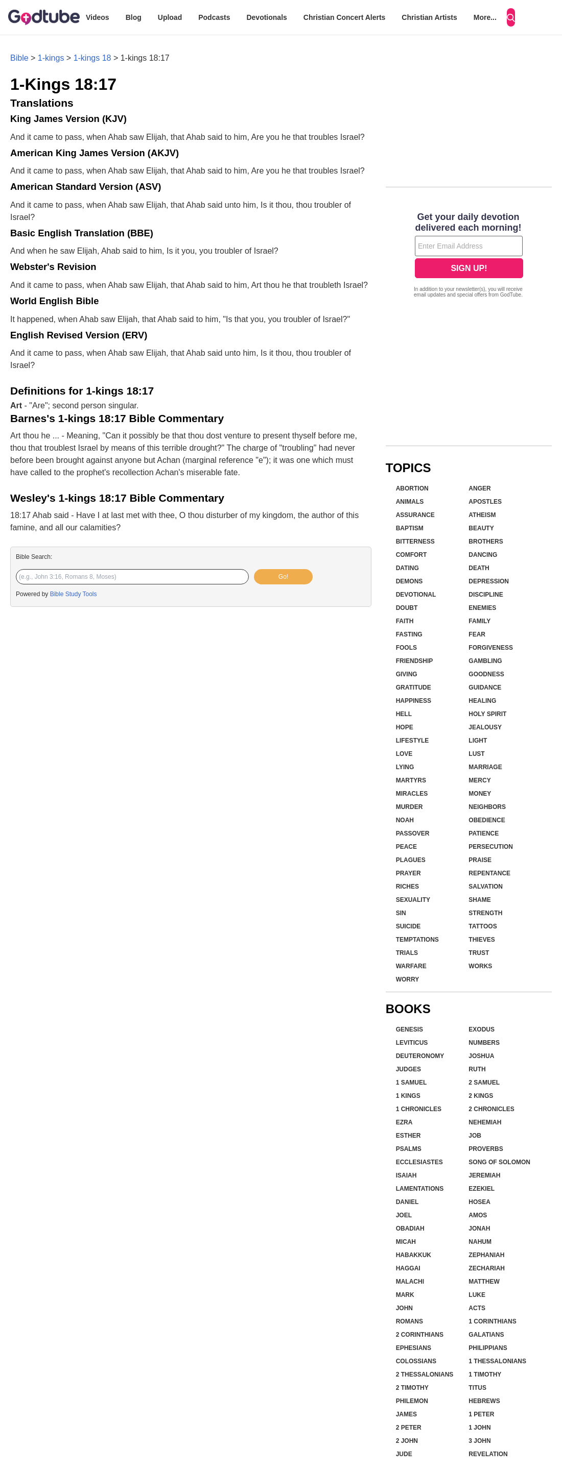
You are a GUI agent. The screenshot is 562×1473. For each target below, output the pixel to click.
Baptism (410, 528)
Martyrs (411, 780)
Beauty (481, 528)
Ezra (404, 1122)
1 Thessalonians (497, 1361)
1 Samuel (411, 1082)
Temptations (417, 939)
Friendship (414, 661)
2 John (407, 1440)
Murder (409, 807)
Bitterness (415, 541)
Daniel (407, 1202)
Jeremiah (484, 1175)
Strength (485, 913)
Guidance (485, 687)
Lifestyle (412, 740)
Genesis (409, 1029)
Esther (408, 1135)
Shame (479, 899)
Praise (480, 860)
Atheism (482, 515)
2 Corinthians (419, 1334)
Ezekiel (482, 1188)
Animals (410, 501)
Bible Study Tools (73, 594)
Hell (404, 714)
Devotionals (266, 17)
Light (478, 740)
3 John (479, 1440)
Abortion (412, 488)
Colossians (416, 1361)
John (404, 1308)
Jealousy (485, 727)
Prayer (408, 873)
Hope (404, 727)
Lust (476, 753)
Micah (406, 1241)
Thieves (482, 939)
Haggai (408, 1268)
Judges (408, 1069)
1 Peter (481, 1414)
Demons (409, 581)
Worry (407, 979)
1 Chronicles (418, 1109)
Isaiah (406, 1175)
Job (475, 1135)
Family (479, 621)
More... (485, 17)
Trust (479, 952)
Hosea (479, 1202)
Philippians (488, 1348)
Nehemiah (485, 1122)
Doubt (407, 607)
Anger (479, 488)
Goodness (486, 674)
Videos (97, 17)
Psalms (408, 1148)
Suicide (408, 926)
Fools (406, 647)
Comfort (411, 554)
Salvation (486, 886)
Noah (405, 820)
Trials (407, 952)
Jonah (479, 1228)
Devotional (416, 594)
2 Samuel (484, 1082)
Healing (482, 700)
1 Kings (408, 1095)
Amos (478, 1215)
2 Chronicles (491, 1109)
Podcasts (214, 17)
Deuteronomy (420, 1056)
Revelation (488, 1454)
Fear (477, 634)
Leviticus (412, 1042)
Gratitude (413, 687)
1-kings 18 (92, 58)
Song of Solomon (499, 1162)
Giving (406, 674)
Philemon (412, 1401)
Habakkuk (413, 1255)
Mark (405, 1294)
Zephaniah (486, 1255)
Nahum (480, 1241)
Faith (405, 621)
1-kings (51, 58)
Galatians (486, 1334)
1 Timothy (485, 1374)
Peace (406, 846)
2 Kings (481, 1095)
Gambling (485, 661)
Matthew (484, 1281)
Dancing (483, 554)
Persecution (491, 846)
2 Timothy (412, 1387)
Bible (19, 58)
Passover (413, 833)
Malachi (410, 1281)
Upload (170, 17)
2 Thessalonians (425, 1374)
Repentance (489, 873)
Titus (477, 1387)
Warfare (411, 966)
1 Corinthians (492, 1321)
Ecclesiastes (419, 1162)
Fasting (409, 634)
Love (404, 753)
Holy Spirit (487, 714)
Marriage (485, 767)
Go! (283, 576)
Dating (407, 568)
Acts (477, 1308)
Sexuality (413, 899)
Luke (477, 1294)
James (406, 1414)
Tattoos (483, 926)
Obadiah (410, 1228)
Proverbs (486, 1148)
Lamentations (420, 1188)
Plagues (411, 860)
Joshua (481, 1056)
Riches (407, 886)
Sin (401, 913)
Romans (409, 1321)
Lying (405, 767)
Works (480, 966)
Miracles (412, 793)
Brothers (486, 541)
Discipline (486, 594)
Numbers (484, 1042)
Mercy (479, 780)
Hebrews (484, 1401)
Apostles (485, 501)
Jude (404, 1454)
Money (480, 793)
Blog (134, 17)
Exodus (482, 1029)
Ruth (477, 1069)
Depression (489, 581)
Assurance (415, 515)
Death (479, 568)
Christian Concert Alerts (344, 17)
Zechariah (487, 1268)
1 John (479, 1427)
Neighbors (487, 807)
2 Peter (408, 1427)
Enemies (482, 607)
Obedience (487, 820)
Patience (484, 833)
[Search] (511, 17)
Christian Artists (429, 17)
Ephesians (413, 1348)
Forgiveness (491, 647)
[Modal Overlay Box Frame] (469, 256)
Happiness (413, 700)
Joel (404, 1215)
